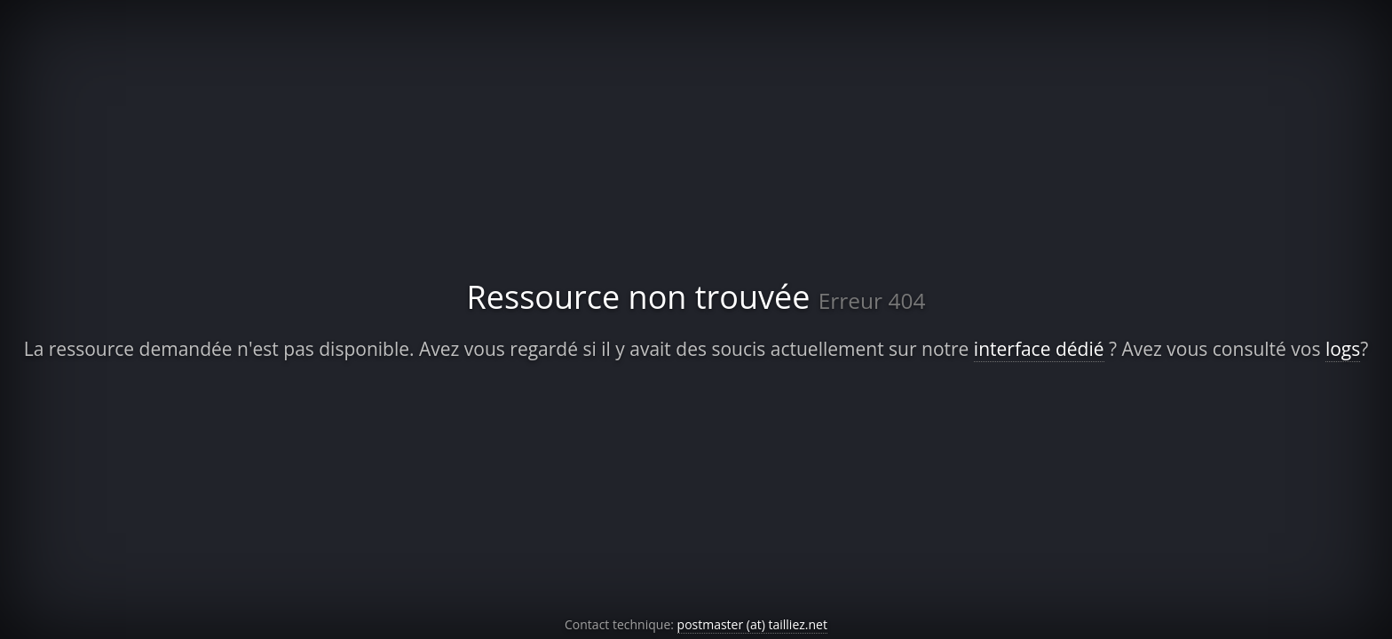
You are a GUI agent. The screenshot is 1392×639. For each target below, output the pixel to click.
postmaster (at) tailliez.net (752, 624)
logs (1342, 348)
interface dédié (1039, 348)
